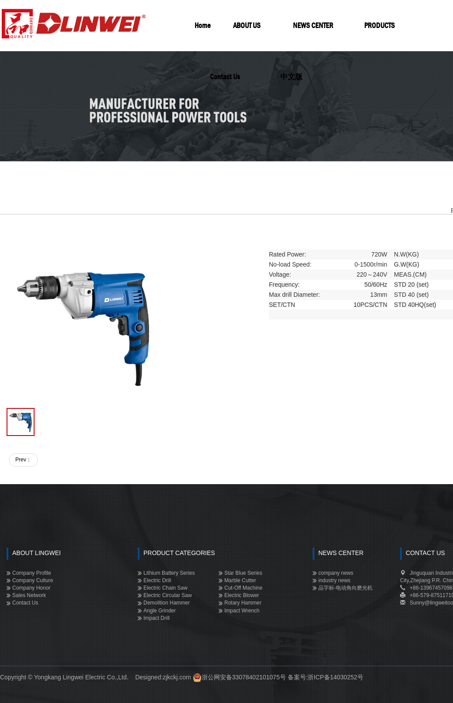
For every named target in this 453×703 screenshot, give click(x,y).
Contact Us (25, 603)
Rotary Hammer (242, 603)
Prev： (23, 460)
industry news (334, 580)
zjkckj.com (177, 677)
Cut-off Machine (243, 588)
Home (203, 25)
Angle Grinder (159, 611)
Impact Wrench (241, 611)
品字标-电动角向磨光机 (345, 588)
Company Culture (32, 580)
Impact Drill (156, 618)
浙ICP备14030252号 (335, 677)
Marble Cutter (240, 580)
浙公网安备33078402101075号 (244, 677)
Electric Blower (241, 595)
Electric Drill (157, 580)
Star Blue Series (243, 573)
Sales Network (29, 595)
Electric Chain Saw (165, 588)
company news (335, 573)
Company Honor (31, 588)
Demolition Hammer (166, 603)
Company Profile (31, 573)
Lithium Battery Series (169, 573)
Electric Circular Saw (167, 595)
